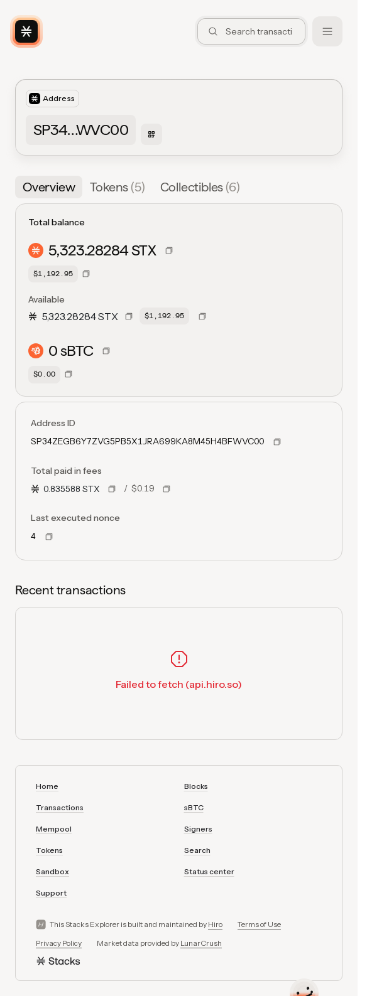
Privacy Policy (59, 943)
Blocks (196, 786)
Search (197, 850)
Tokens (49, 850)
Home (47, 786)
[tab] (48, 187)
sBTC (194, 807)
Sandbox (52, 871)
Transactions (60, 807)
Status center (209, 871)
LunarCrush (201, 943)
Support (51, 892)
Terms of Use (259, 924)
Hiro (215, 924)
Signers (198, 828)
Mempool (54, 828)
